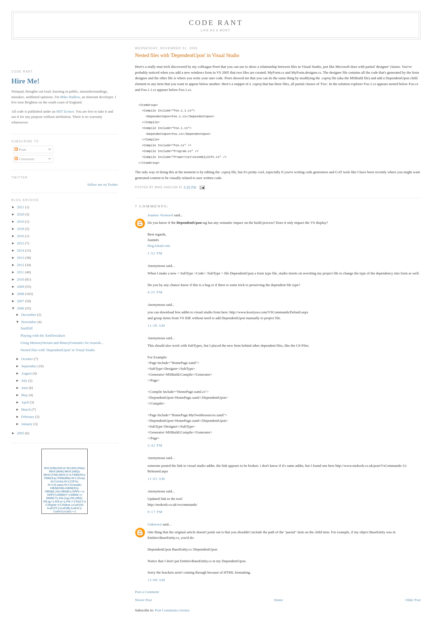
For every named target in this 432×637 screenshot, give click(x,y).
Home (278, 600)
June (25, 388)
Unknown (154, 524)
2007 (21, 301)
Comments (24, 159)
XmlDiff (26, 328)
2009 (21, 286)
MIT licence (65, 111)
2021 (21, 207)
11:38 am (156, 325)
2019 (21, 221)
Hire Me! (25, 81)
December (29, 315)
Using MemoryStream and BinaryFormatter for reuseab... (61, 343)
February (28, 417)
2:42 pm (154, 445)
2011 (21, 272)
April (25, 402)
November (29, 322)
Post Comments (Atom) (172, 610)
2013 (21, 258)
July (24, 380)
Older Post (413, 600)
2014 (21, 250)
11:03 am (156, 479)
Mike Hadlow (70, 97)
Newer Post (143, 600)
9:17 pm (154, 512)
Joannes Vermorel (160, 215)
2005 (21, 433)
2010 (21, 279)
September (29, 366)
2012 (21, 265)
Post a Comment (147, 592)
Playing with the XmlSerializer (42, 335)
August (27, 373)
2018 (21, 229)
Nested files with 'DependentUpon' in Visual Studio (187, 55)
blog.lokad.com (158, 246)
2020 (21, 214)
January (27, 424)
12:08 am (156, 580)
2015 (21, 243)
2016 (21, 236)
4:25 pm (154, 292)
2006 (21, 308)
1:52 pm (154, 253)
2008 (21, 294)
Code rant (216, 23)
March (26, 409)
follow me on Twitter (102, 184)
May (25, 395)
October (27, 359)
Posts (20, 149)
